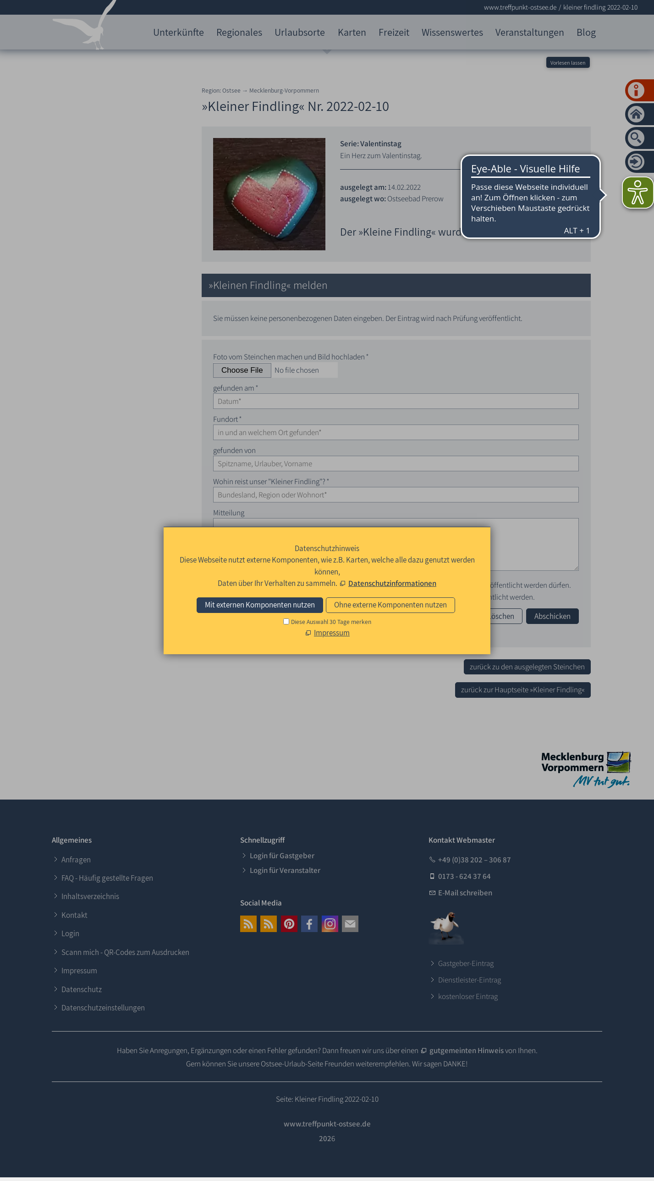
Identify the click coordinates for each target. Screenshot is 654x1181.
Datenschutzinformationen (392, 583)
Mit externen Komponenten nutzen (260, 605)
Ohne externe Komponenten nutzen (390, 605)
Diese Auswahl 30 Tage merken (331, 622)
